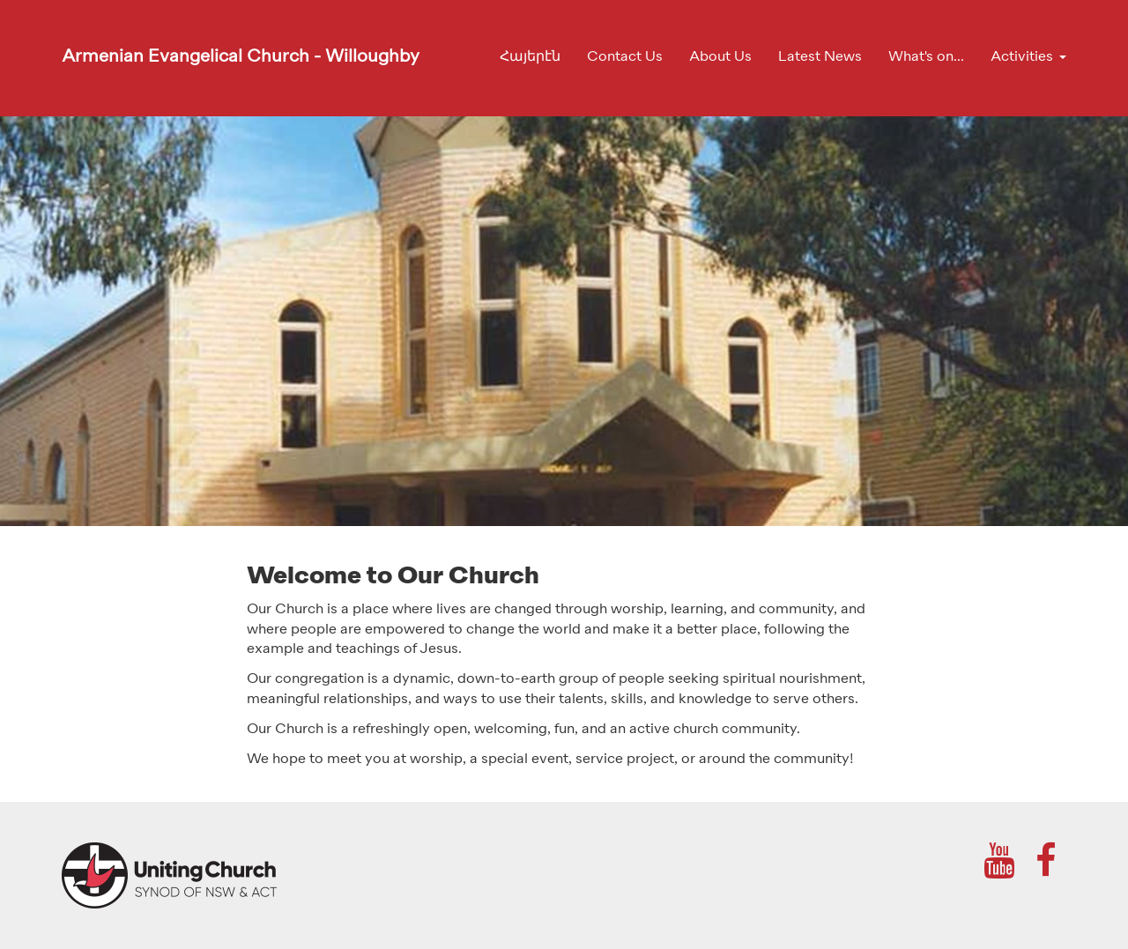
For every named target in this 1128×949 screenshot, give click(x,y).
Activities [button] (1022, 57)
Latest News (820, 57)
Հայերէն (530, 57)
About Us (720, 57)
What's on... (926, 57)
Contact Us (625, 57)
